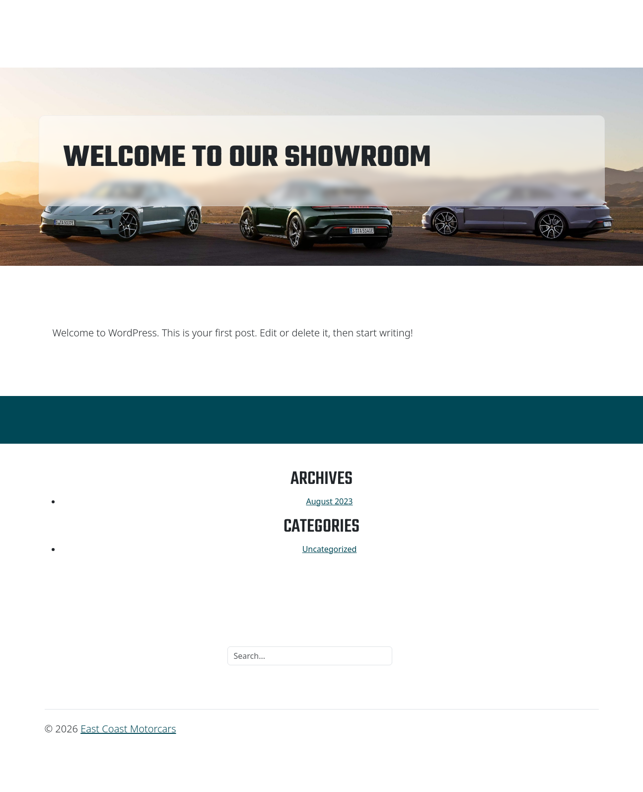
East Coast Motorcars (128, 728)
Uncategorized (329, 549)
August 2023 (329, 501)
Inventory (68, 34)
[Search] (309, 655)
